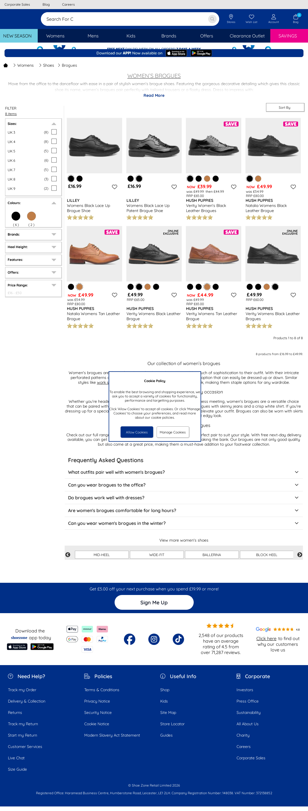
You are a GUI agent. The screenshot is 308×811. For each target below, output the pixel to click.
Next (300, 559)
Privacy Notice (97, 705)
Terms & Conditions (101, 694)
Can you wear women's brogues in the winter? (183, 528)
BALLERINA (211, 559)
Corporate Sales (251, 762)
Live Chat (16, 762)
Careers (244, 751)
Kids (164, 705)
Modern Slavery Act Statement (112, 739)
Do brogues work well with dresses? (183, 502)
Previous (68, 559)
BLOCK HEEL (266, 559)
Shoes (46, 69)
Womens (23, 69)
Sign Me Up (154, 607)
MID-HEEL (102, 559)
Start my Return (22, 739)
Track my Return (23, 728)
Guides (166, 739)
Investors (245, 694)
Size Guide (17, 773)
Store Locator (172, 728)
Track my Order (22, 694)
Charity (243, 739)
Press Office (248, 705)
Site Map (168, 717)
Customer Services (25, 751)
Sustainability (249, 717)
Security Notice (98, 717)
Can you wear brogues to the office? (183, 490)
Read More (154, 99)
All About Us (248, 728)
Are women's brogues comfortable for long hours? (183, 515)
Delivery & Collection (26, 705)
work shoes (107, 386)
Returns (15, 717)
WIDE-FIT (156, 559)
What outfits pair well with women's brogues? (183, 477)
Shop (164, 694)
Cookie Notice (96, 728)
